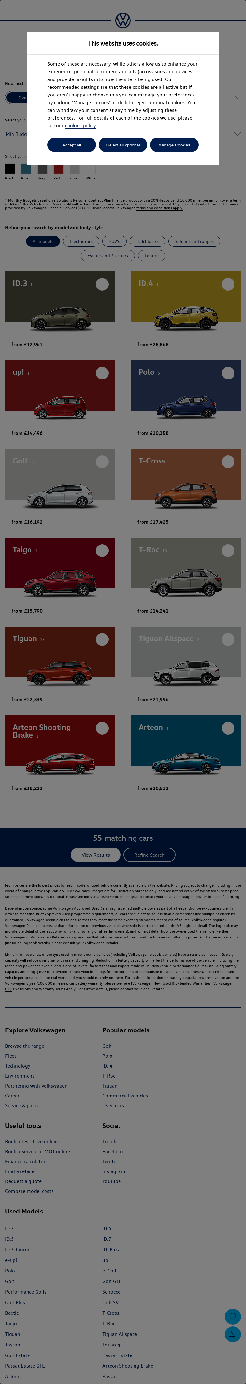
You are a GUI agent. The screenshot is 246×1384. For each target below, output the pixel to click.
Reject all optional (123, 145)
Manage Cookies (174, 145)
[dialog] (123, 692)
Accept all (71, 145)
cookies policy (80, 125)
